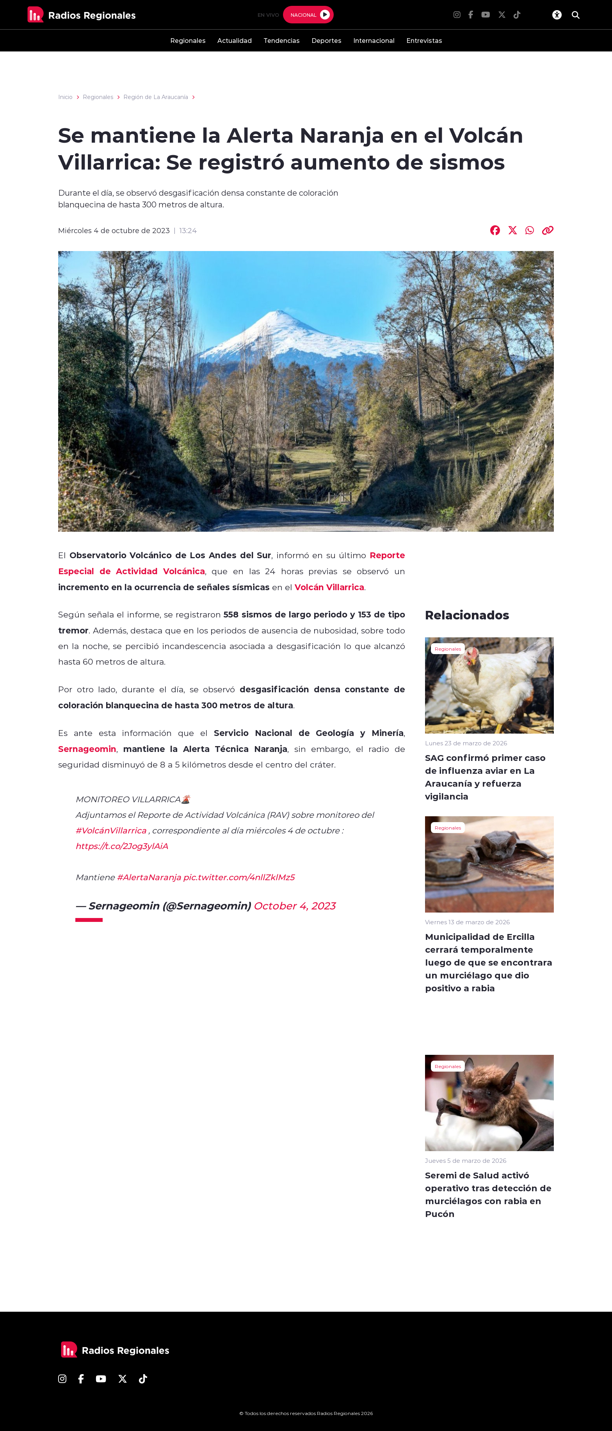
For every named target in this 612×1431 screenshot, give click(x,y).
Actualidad (234, 40)
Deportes (326, 40)
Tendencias (281, 40)
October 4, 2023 (294, 905)
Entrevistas (424, 40)
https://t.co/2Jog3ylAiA (121, 845)
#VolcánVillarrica (110, 830)
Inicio (65, 97)
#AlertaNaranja (149, 877)
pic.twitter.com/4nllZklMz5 (238, 877)
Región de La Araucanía (155, 97)
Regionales (188, 40)
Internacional (374, 40)
